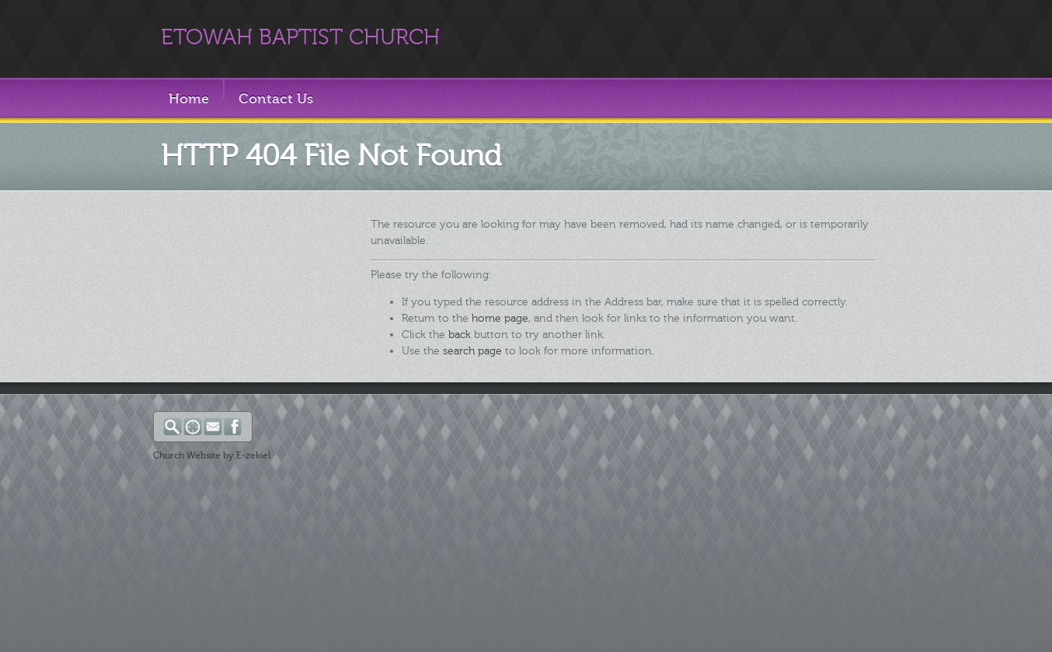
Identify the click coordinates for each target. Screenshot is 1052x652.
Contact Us (276, 98)
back (459, 334)
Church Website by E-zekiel (211, 455)
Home (189, 98)
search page (472, 351)
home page (500, 318)
